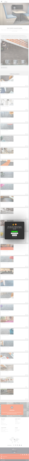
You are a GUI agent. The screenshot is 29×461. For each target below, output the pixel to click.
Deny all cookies (14, 233)
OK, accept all (14, 231)
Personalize (14, 235)
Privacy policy (14, 236)
